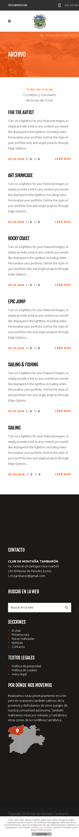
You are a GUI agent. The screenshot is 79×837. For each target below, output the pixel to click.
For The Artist (21, 112)
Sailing (14, 427)
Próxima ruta (20, 634)
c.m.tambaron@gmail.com (26, 576)
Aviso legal (19, 674)
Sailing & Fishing (23, 364)
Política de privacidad (26, 666)
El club (16, 630)
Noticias (17, 642)
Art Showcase (20, 175)
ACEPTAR (41, 834)
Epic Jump (16, 301)
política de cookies (41, 827)
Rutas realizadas (23, 638)
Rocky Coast (18, 238)
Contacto (18, 646)
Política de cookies (24, 670)
